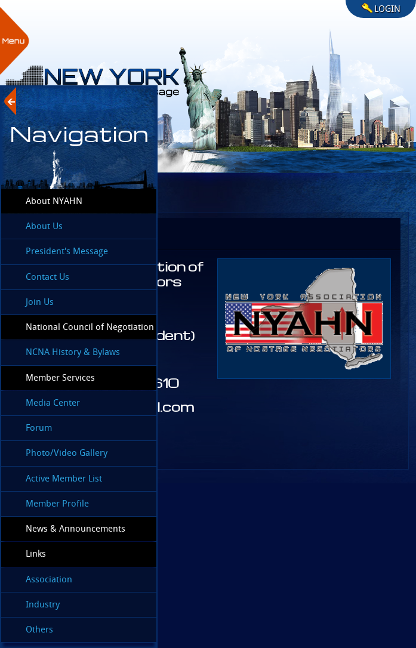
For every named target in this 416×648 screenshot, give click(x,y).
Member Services (60, 377)
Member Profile (57, 503)
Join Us (40, 302)
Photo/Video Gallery (66, 453)
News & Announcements (75, 528)
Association (49, 579)
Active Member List (64, 478)
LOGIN (387, 9)
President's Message (67, 251)
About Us (44, 226)
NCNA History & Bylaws (73, 352)
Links (36, 553)
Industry (43, 604)
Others (39, 629)
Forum (39, 427)
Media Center (53, 402)
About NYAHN (54, 201)
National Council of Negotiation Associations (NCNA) (77, 331)
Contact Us (47, 276)
